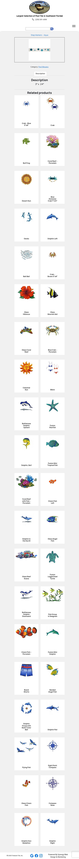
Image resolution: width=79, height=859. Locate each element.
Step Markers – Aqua (39, 35)
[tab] (40, 73)
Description (40, 73)
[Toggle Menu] (74, 26)
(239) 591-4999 (39, 20)
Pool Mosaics (43, 67)
